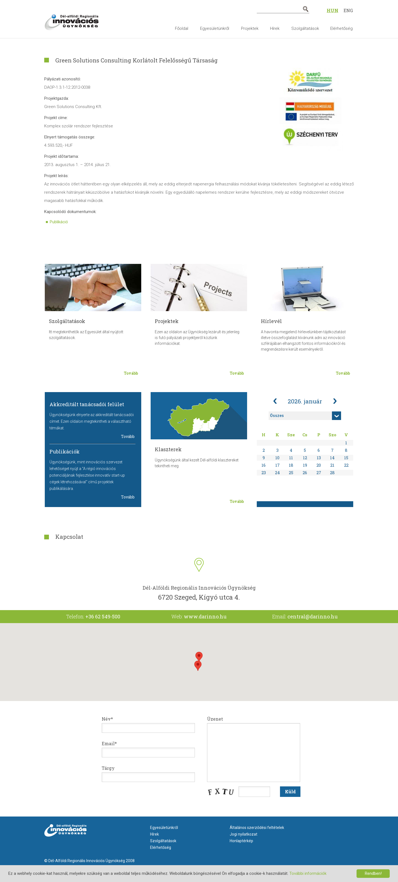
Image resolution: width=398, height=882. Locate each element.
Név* (107, 719)
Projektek (249, 28)
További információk (307, 873)
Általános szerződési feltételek (257, 827)
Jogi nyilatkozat (243, 834)
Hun (332, 10)
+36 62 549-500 (102, 616)
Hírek (274, 28)
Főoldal (181, 28)
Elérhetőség (341, 28)
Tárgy (108, 768)
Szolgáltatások (305, 28)
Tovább (131, 373)
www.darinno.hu (205, 616)
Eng (348, 10)
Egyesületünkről (214, 28)
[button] (199, 657)
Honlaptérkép (241, 841)
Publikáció (59, 221)
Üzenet (215, 719)
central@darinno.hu (312, 616)
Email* (109, 743)
